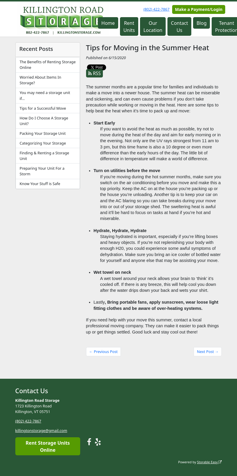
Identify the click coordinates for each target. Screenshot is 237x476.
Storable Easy (209, 461)
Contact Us (179, 26)
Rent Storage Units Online (48, 446)
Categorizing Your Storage (42, 143)
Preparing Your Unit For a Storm (41, 171)
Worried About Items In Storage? (40, 80)
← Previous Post (103, 351)
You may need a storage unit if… (44, 95)
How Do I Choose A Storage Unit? (43, 120)
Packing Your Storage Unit (42, 133)
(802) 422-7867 (156, 9)
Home (108, 23)
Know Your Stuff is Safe (39, 183)
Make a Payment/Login (199, 9)
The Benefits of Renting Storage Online (47, 64)
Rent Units (129, 26)
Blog (202, 23)
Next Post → (208, 351)
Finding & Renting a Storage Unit (44, 155)
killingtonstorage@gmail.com (41, 430)
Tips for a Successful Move (42, 108)
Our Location (153, 26)
